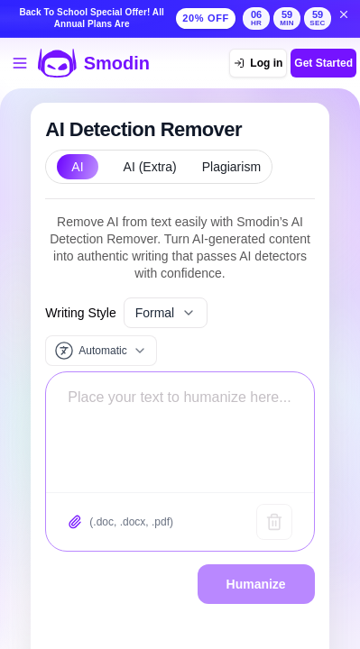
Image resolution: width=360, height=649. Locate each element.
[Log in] (258, 63)
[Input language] (100, 350)
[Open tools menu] (20, 63)
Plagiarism (231, 167)
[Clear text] (274, 522)
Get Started (323, 63)
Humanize (256, 584)
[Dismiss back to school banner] (344, 14)
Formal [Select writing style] (166, 313)
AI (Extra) (150, 167)
